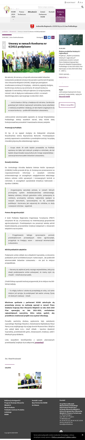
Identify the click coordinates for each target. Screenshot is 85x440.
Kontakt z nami (37, 402)
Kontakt (72, 13)
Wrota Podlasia (9, 409)
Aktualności (52, 13)
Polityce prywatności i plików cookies (64, 437)
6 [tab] (73, 84)
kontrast (69, 2)
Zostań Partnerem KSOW (63, 15)
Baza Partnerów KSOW (39, 404)
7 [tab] (75, 84)
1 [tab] (62, 84)
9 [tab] (80, 84)
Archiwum (35, 406)
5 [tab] (71, 84)
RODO (6, 416)
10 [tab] (82, 84)
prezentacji (39, 344)
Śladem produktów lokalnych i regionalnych (69, 54)
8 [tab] (78, 84)
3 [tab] (67, 84)
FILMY (61, 91)
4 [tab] (69, 84)
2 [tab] (64, 84)
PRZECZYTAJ (64, 79)
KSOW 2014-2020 (34, 16)
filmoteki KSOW (64, 98)
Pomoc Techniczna (42, 14)
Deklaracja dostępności (12, 402)
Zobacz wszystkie (67, 106)
